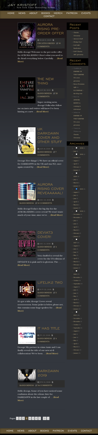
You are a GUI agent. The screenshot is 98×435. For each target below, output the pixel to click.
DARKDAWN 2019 (48, 373)
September (77, 283)
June (75, 151)
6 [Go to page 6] (36, 418)
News (21, 13)
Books (45, 13)
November (77, 217)
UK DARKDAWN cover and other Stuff (49, 135)
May (75, 255)
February (76, 167)
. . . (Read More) (40, 111)
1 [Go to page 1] (20, 418)
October (76, 157)
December (77, 214)
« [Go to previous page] (17, 418)
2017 (75, 243)
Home (11, 13)
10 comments (45, 203)
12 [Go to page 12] (45, 418)
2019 (81, 189)
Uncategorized (46, 43)
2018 (81, 211)
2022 (81, 148)
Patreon (72, 13)
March (76, 183)
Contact (49, 16)
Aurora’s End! (78, 39)
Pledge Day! (78, 42)
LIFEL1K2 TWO (50, 282)
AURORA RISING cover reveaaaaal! (50, 188)
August (76, 160)
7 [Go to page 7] (39, 418)
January (76, 170)
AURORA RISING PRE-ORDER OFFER (50, 28)
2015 (75, 315)
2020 (75, 176)
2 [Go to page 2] (23, 418)
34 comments (45, 385)
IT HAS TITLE (48, 328)
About (33, 13)
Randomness (44, 93)
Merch (58, 13)
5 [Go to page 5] (33, 418)
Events (86, 13)
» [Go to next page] (48, 418)
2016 (75, 274)
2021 (81, 154)
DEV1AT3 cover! (45, 234)
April (75, 164)
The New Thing (45, 81)
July (75, 179)
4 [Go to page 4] (29, 418)
